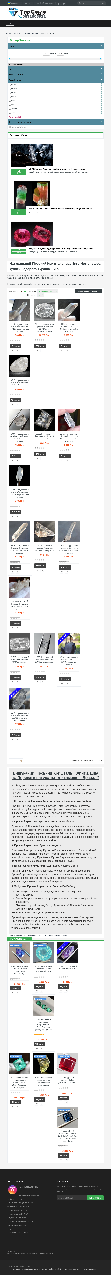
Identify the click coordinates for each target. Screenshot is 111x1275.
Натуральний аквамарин (16, 1218)
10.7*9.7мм (15, 85)
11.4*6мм (14, 93)
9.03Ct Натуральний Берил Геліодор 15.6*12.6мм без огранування (43, 1081)
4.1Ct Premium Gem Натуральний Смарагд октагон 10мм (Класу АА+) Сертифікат (19, 1082)
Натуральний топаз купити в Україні (20, 1221)
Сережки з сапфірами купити (18, 1206)
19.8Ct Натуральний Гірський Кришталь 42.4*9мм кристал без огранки (68, 549)
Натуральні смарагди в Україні (18, 1229)
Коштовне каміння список (16, 1225)
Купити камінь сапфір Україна (18, 1214)
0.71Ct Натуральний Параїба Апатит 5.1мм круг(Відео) (43, 968)
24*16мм (14, 109)
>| (21, 761)
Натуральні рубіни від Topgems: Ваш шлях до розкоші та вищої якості (61, 248)
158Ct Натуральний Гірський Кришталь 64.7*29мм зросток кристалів (19, 605)
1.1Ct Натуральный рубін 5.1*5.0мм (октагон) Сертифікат (67, 1080)
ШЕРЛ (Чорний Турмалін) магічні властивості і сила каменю (56, 169)
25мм (13, 113)
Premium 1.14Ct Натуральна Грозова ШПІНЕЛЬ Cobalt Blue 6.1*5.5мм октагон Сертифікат (67, 1136)
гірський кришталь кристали (57, 935)
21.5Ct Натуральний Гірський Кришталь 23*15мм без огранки (44, 548)
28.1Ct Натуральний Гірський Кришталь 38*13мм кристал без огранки (69, 437)
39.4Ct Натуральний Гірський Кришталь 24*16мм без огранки (19, 382)
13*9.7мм (14, 97)
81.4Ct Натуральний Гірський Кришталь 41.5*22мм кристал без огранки (20, 717)
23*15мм (14, 105)
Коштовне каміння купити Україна (20, 1203)
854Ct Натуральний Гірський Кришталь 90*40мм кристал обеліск (69, 661)
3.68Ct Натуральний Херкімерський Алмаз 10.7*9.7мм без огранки (19, 437)
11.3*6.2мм (15, 89)
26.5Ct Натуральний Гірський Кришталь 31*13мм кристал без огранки (19, 493)
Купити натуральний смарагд (28, 1195)
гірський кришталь (19, 935)
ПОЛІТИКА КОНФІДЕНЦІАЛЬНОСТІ (85, 1269)
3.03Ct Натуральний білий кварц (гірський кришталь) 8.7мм (44, 436)
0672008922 (34, 16)
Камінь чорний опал (14, 1199)
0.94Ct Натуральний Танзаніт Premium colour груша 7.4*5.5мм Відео (19, 970)
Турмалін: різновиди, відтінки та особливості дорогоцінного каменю (61, 208)
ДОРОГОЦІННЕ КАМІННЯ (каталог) (26, 33)
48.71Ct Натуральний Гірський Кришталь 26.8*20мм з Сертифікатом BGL (44, 328)
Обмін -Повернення (64, 1269)
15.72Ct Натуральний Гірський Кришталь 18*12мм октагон (19, 659)
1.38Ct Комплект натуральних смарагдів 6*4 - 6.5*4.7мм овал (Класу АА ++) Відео (43, 1024)
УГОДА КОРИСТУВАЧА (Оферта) (44, 1269)
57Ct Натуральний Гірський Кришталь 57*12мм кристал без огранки (19, 328)
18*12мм (14, 101)
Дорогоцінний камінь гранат (18, 1232)
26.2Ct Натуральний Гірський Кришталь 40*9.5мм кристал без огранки (19, 549)
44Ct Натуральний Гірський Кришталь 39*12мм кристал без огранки (69, 328)
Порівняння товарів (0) (88, 291)
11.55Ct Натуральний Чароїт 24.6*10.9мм (67, 967)
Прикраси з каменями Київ (17, 1210)
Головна (9, 33)
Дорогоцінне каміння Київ (23, 1269)
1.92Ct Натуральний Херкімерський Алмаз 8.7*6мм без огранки (44, 659)
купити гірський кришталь (36, 935)
